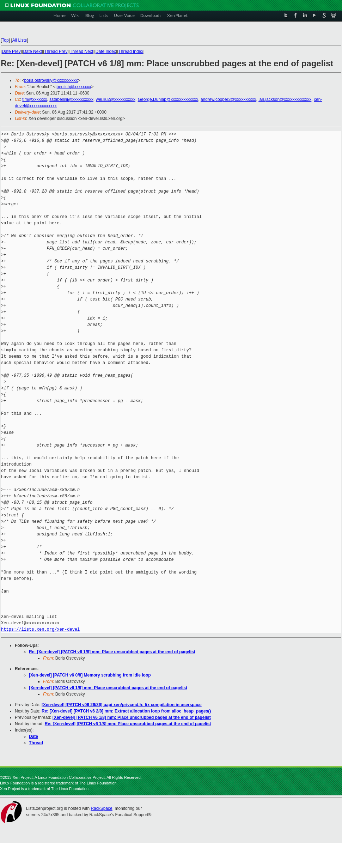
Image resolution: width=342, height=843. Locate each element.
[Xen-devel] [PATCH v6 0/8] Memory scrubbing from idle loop (90, 675)
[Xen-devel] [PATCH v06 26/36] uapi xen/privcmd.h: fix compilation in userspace (122, 704)
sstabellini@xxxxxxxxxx (71, 99)
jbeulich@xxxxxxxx (73, 86)
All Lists (19, 40)
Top (5, 40)
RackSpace (101, 808)
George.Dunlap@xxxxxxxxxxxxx (168, 99)
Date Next (32, 51)
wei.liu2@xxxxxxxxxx (115, 99)
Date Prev (11, 51)
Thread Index (130, 51)
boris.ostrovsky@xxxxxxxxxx (51, 80)
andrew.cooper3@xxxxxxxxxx (228, 99)
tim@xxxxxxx (34, 99)
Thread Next (81, 51)
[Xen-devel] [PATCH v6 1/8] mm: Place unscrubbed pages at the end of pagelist (108, 687)
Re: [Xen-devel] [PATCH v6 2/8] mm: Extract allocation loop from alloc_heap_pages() (126, 711)
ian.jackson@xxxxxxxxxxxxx (284, 99)
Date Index (106, 51)
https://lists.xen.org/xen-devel (40, 629)
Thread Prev (55, 51)
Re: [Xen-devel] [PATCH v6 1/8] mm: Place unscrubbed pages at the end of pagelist (112, 651)
